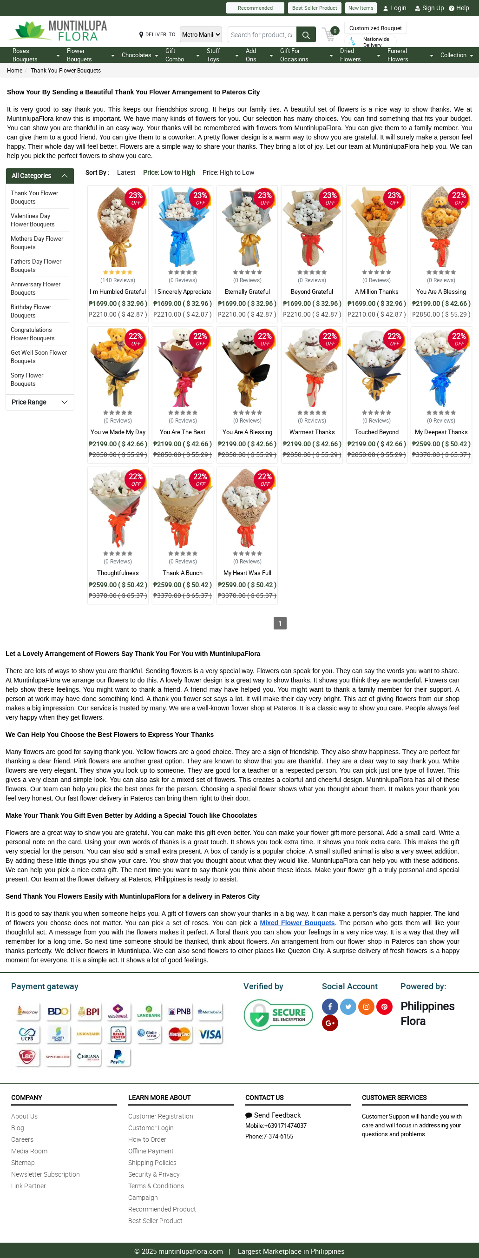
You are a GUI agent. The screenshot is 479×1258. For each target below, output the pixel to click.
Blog (17, 1126)
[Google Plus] (330, 1021)
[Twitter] (348, 1005)
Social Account (347, 985)
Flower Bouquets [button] (91, 54)
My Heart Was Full (247, 573)
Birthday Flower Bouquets (31, 311)
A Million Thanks (377, 291)
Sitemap (23, 1161)
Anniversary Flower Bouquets (35, 288)
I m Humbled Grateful (118, 291)
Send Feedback (273, 1113)
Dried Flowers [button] (360, 54)
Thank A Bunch (183, 573)
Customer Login (151, 1126)
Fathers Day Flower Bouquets (36, 265)
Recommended (255, 7)
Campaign (143, 1196)
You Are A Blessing (441, 291)
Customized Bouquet (375, 28)
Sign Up (429, 8)
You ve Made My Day (118, 432)
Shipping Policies (152, 1161)
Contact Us (264, 1096)
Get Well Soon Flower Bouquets (39, 356)
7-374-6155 (278, 1135)
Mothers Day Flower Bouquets (37, 242)
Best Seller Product (314, 7)
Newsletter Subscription (45, 1172)
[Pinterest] (384, 1005)
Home (14, 70)
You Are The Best (182, 432)
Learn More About (159, 1096)
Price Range (29, 401)
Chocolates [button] (140, 55)
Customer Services (394, 1096)
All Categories (31, 175)
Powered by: (421, 985)
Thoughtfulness (118, 573)
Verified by (262, 985)
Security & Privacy (154, 1172)
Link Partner (28, 1184)
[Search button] (306, 34)
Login (395, 8)
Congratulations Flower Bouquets (33, 333)
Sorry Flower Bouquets (27, 379)
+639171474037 (285, 1124)
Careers (22, 1137)
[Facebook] (330, 1005)
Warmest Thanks (312, 432)
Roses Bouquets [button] (36, 54)
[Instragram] (366, 1005)
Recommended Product (162, 1207)
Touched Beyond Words (377, 436)
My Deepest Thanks (441, 432)
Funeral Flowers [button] (410, 54)
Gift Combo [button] (182, 54)
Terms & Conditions (156, 1184)
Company (26, 1096)
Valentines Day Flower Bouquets (33, 220)
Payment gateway (40, 985)
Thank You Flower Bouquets (66, 70)
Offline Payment (151, 1149)
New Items (361, 7)
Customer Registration (160, 1114)
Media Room (29, 1149)
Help (459, 8)
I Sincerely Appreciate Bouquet (182, 295)
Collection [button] (456, 55)
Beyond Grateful (312, 291)
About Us (24, 1114)
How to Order (147, 1137)
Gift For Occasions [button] (306, 54)
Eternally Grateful (247, 291)
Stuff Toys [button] (223, 54)
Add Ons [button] (259, 54)
